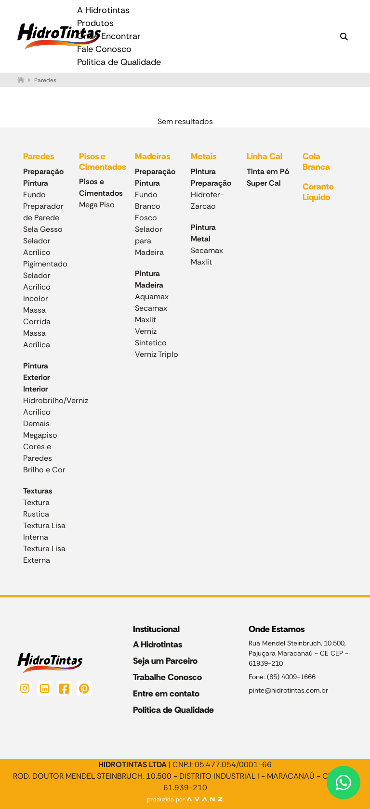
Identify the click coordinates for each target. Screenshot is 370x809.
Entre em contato (166, 693)
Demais (36, 423)
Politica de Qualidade (119, 62)
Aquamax (152, 296)
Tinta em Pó (268, 171)
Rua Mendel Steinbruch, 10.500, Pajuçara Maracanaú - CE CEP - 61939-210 (299, 653)
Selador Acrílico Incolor (37, 286)
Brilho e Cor (44, 470)
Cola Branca (316, 162)
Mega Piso (97, 205)
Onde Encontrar (109, 36)
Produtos (95, 23)
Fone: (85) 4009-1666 (282, 676)
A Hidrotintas (103, 10)
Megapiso (40, 435)
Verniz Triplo (156, 354)
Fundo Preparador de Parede (43, 206)
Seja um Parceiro (165, 661)
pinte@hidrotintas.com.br (288, 690)
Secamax (151, 308)
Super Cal (264, 183)
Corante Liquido (318, 192)
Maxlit (145, 320)
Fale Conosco (104, 49)
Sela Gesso (43, 229)
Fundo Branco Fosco (147, 206)
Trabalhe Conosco (167, 677)
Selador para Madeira (149, 240)
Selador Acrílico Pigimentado (45, 252)
